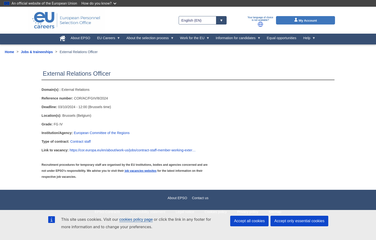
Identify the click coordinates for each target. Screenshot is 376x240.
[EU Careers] (66, 20)
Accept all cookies (249, 221)
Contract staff (80, 141)
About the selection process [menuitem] (148, 39)
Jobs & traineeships (37, 52)
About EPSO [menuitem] (80, 38)
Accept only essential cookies (299, 221)
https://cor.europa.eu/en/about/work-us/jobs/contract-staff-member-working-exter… (133, 150)
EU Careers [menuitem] (107, 39)
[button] (260, 24)
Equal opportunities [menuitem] (281, 38)
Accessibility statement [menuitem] (147, 212)
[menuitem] (62, 37)
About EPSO (177, 198)
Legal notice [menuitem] (185, 212)
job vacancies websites (141, 170)
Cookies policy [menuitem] (216, 212)
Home (9, 52)
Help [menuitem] (308, 39)
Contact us (200, 198)
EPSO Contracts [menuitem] (107, 212)
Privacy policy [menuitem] (247, 212)
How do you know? (99, 3)
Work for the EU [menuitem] (193, 39)
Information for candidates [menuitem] (236, 39)
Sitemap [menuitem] (275, 212)
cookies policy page (136, 219)
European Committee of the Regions (102, 133)
